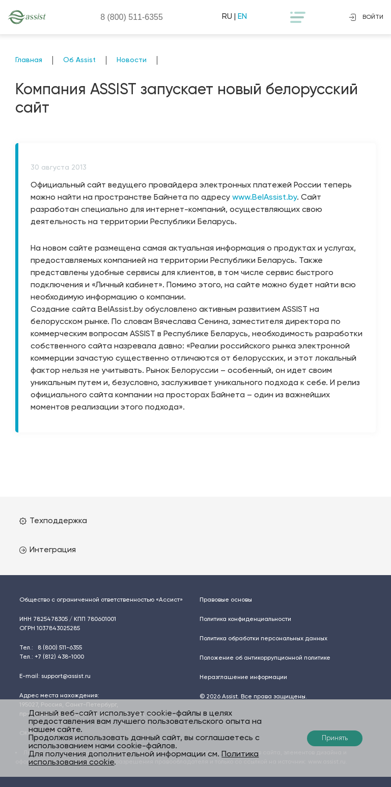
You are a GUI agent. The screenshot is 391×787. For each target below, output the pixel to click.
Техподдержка (53, 521)
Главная (28, 60)
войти (366, 17)
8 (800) (131, 17)
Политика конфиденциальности (245, 619)
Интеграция (47, 550)
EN (242, 17)
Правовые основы (226, 600)
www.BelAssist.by (264, 198)
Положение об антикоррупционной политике (265, 658)
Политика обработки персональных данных (263, 639)
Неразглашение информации (243, 677)
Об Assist (79, 60)
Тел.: (50, 648)
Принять (335, 738)
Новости (132, 60)
